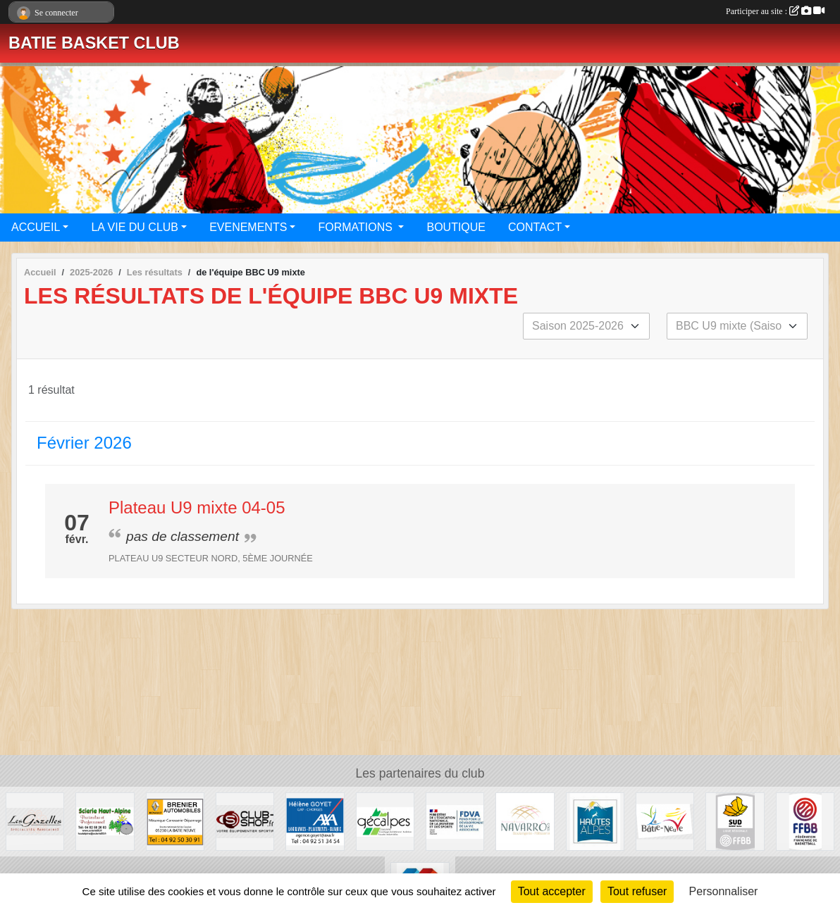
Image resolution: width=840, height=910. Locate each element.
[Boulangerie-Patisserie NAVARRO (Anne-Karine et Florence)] (524, 821)
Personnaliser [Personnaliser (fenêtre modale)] (723, 891)
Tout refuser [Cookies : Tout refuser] (637, 891)
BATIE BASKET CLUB (94, 43)
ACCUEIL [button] (35, 227)
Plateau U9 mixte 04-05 (197, 507)
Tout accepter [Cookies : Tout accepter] (552, 891)
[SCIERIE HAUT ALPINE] (104, 821)
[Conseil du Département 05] (595, 821)
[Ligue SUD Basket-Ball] (734, 821)
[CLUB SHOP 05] (245, 821)
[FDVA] (455, 821)
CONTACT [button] (535, 227)
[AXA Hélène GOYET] (314, 821)
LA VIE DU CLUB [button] (134, 227)
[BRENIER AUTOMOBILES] (175, 821)
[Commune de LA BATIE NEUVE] (665, 821)
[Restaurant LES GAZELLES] (35, 821)
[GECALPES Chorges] (385, 821)
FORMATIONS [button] (356, 227)
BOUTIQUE (456, 227)
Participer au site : (775, 11)
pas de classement (182, 536)
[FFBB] (805, 821)
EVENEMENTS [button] (248, 227)
